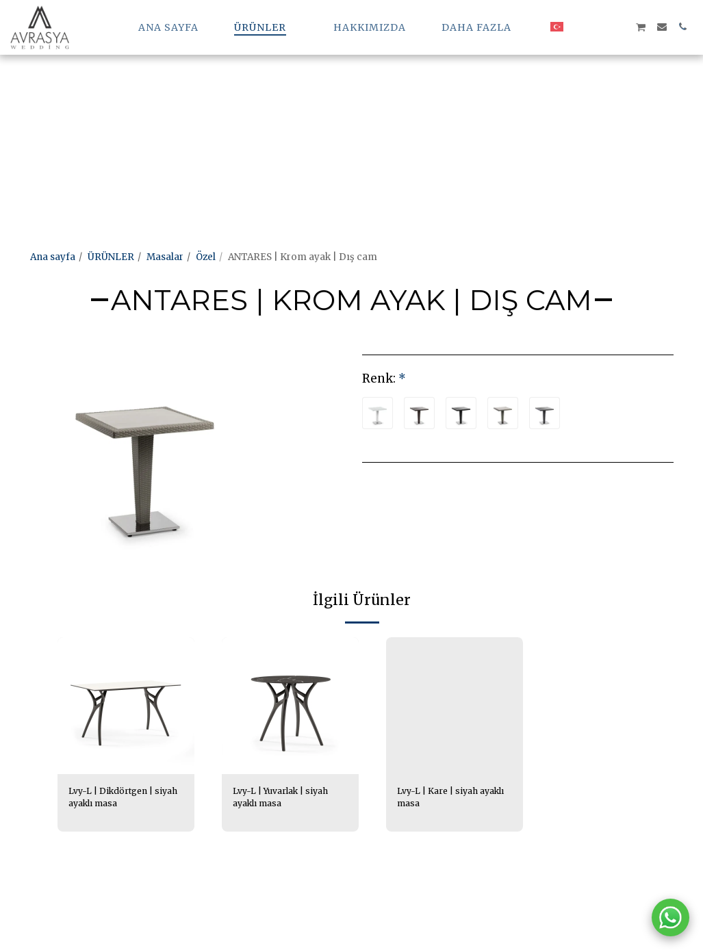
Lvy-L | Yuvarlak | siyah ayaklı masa (286, 798)
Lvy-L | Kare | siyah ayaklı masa (441, 798)
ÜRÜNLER (111, 257)
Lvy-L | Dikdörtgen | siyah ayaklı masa (115, 798)
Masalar (164, 257)
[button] (579, 26)
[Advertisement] (345, 96)
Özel (206, 257)
